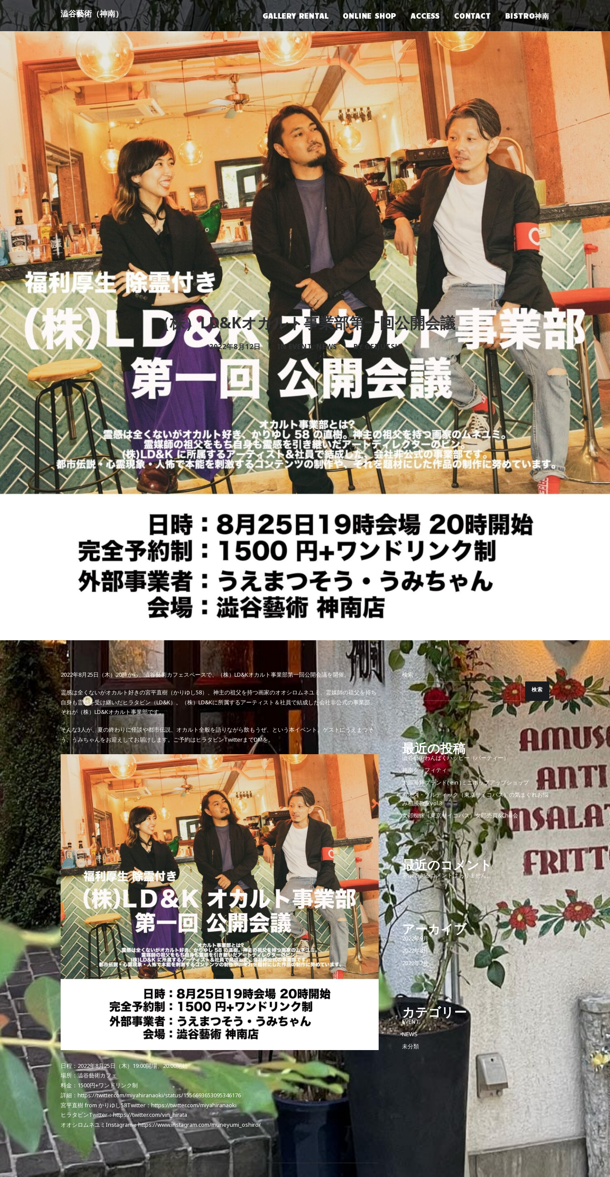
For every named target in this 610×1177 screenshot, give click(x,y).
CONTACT (472, 15)
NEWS (326, 308)
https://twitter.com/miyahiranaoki (194, 1025)
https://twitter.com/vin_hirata (150, 1035)
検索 (407, 595)
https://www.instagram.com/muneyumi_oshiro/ (199, 1045)
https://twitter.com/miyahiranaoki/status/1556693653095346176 (159, 1016)
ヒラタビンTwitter (219, 660)
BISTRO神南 (527, 15)
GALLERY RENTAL (295, 15)
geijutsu (382, 308)
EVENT (300, 308)
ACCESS (425, 15)
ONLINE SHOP (369, 15)
